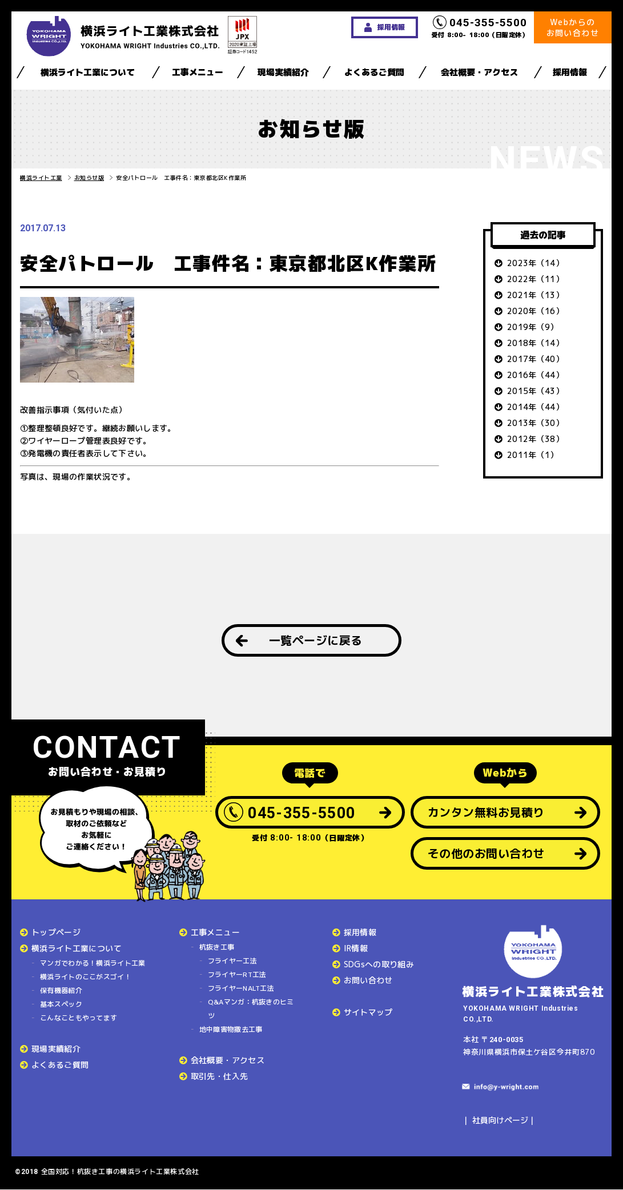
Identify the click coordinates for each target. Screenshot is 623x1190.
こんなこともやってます (78, 1018)
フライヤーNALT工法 (241, 988)
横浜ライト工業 (41, 178)
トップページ (56, 932)
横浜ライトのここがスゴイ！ (85, 977)
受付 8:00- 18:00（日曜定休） (480, 27)
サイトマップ (368, 1012)
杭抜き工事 (217, 947)
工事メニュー (197, 72)
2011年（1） (532, 454)
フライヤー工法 (232, 961)
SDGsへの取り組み (379, 964)
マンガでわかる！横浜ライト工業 (93, 963)
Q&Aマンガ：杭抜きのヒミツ (251, 1008)
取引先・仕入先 (219, 1076)
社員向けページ (500, 1120)
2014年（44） (535, 406)
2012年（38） (535, 438)
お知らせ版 (89, 178)
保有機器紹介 (61, 990)
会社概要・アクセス (479, 72)
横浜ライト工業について (88, 72)
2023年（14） (535, 263)
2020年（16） (535, 310)
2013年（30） (535, 422)
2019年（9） (532, 326)
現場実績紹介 (283, 72)
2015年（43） (535, 390)
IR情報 (356, 948)
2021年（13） (535, 295)
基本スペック (61, 1004)
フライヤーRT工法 (237, 974)
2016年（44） (535, 374)
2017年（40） (535, 358)
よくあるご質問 (374, 72)
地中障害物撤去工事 (231, 1029)
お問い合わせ (368, 980)
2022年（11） (535, 279)
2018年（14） (535, 342)
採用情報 (570, 72)
